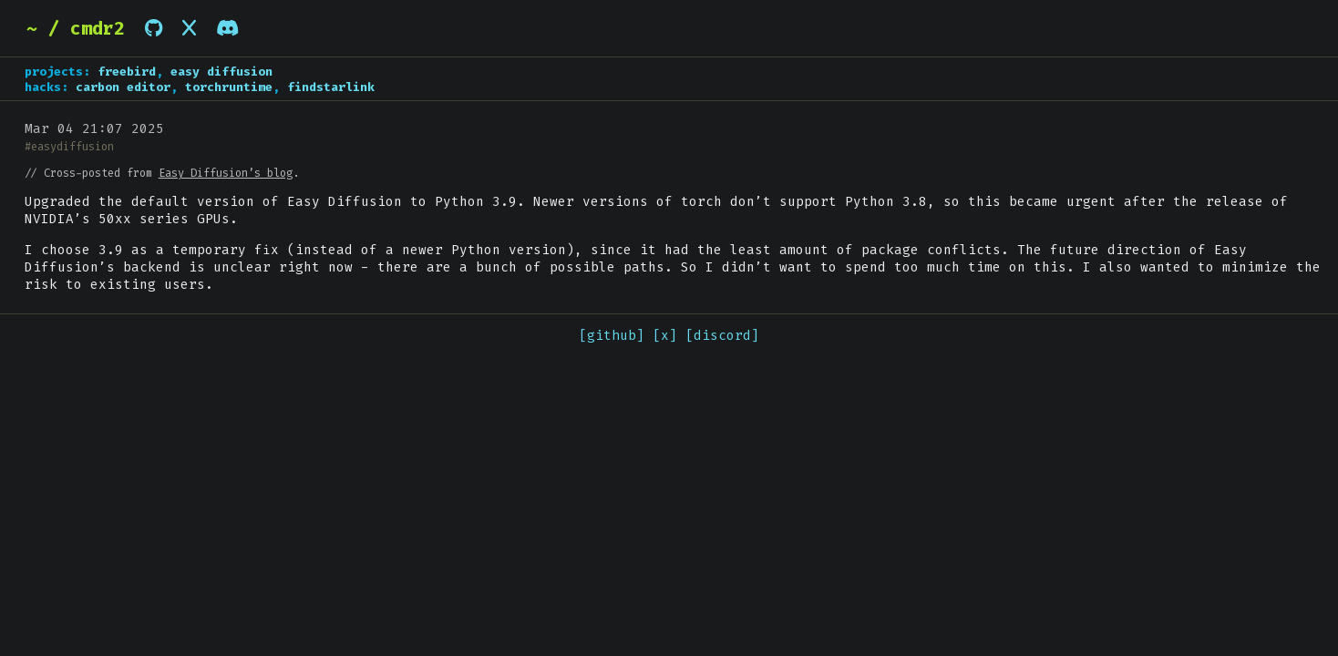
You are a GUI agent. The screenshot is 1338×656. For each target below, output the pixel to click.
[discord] (722, 335)
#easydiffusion (69, 146)
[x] (665, 335)
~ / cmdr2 (75, 28)
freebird (127, 71)
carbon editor (123, 87)
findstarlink (331, 87)
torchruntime (229, 87)
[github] (611, 335)
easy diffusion (221, 71)
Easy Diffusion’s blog (226, 173)
